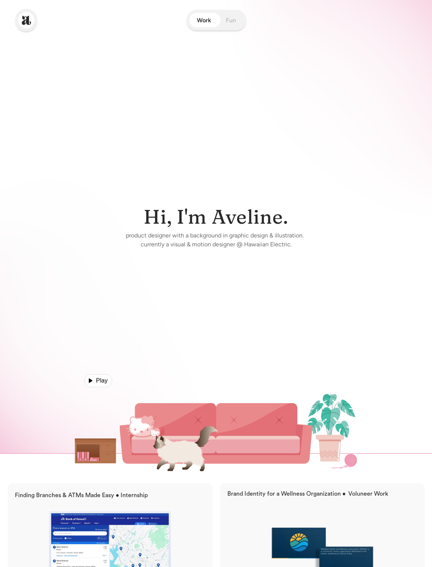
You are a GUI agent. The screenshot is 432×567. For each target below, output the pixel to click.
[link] (26, 20)
